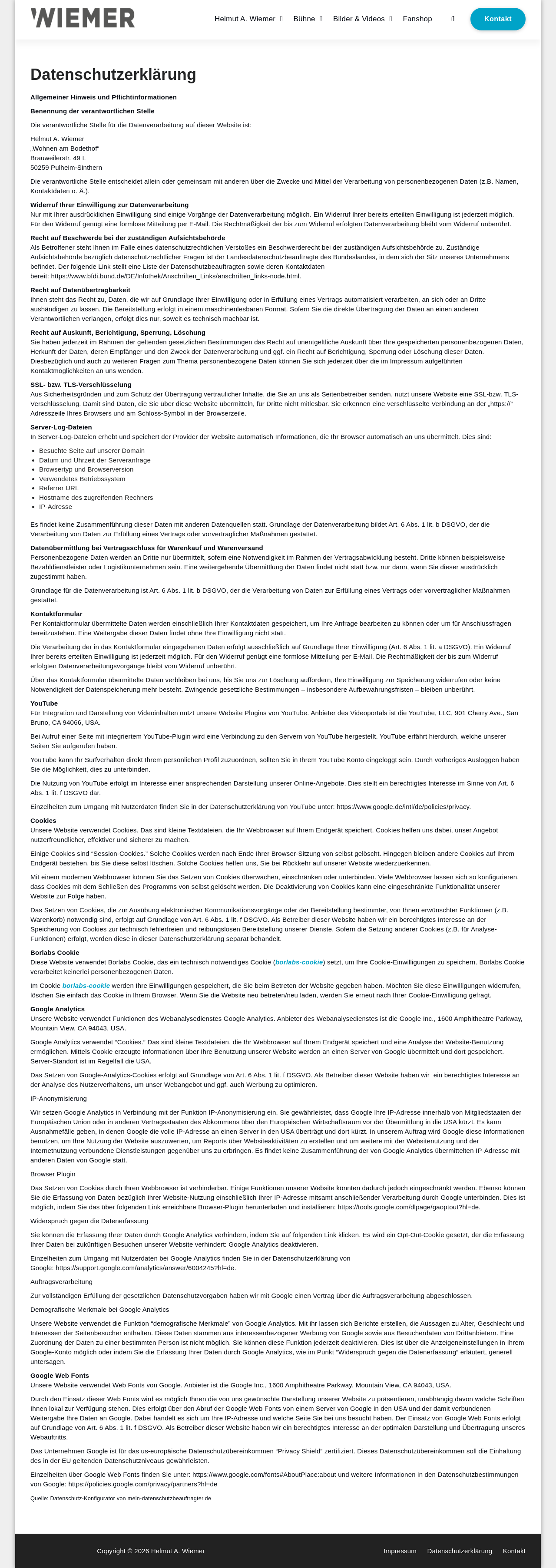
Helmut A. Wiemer (245, 19)
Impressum (400, 1551)
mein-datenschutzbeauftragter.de (170, 1498)
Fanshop (417, 19)
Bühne (304, 19)
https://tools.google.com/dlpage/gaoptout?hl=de (408, 1207)
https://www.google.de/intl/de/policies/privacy (403, 806)
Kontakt (498, 19)
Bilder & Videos (359, 19)
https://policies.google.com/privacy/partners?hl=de (142, 1484)
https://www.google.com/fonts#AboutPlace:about (264, 1474)
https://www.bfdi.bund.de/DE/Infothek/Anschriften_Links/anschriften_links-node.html (175, 276)
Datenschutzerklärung (459, 1551)
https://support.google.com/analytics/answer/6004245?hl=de (145, 1267)
